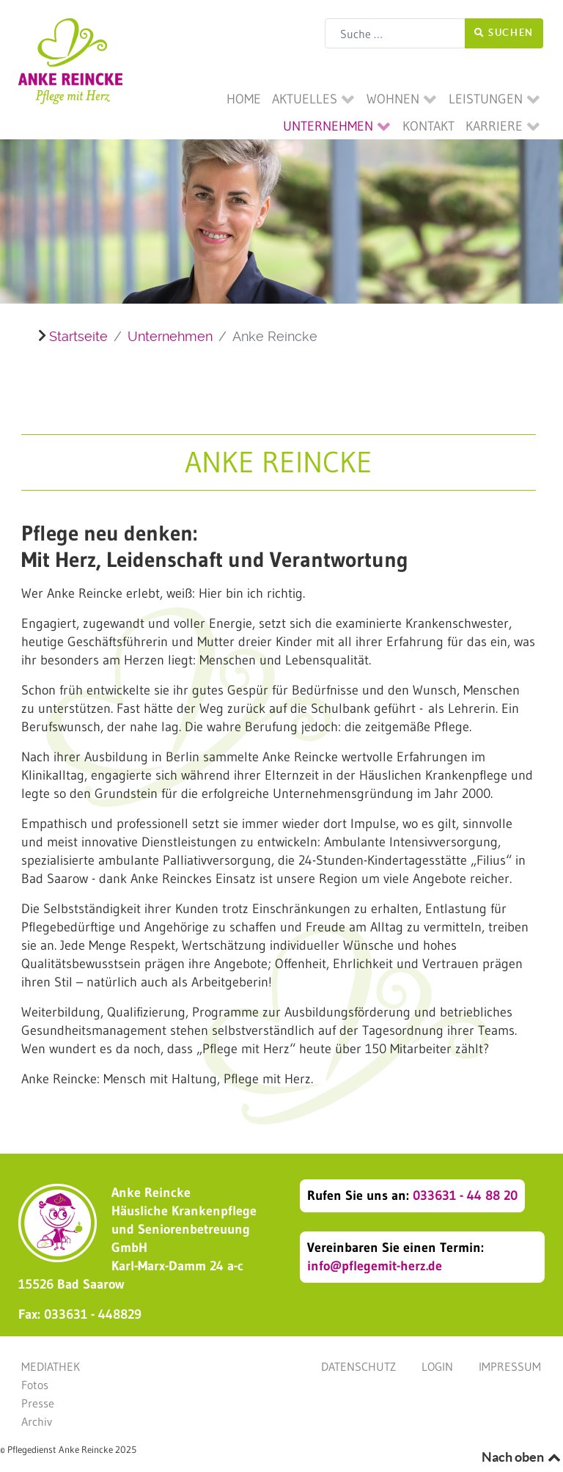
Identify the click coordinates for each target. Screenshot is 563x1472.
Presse (37, 1403)
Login (437, 1366)
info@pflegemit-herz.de (374, 1266)
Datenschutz (358, 1366)
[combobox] (395, 33)
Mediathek (50, 1366)
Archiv (36, 1421)
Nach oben (522, 1457)
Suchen (504, 32)
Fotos (34, 1384)
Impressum (510, 1366)
